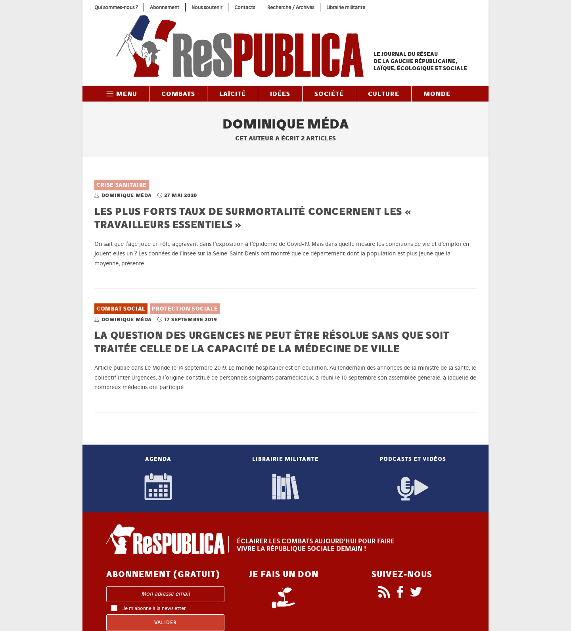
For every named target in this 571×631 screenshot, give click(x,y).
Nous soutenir (207, 7)
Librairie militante (345, 7)
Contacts (244, 7)
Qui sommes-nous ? (116, 7)
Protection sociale (185, 308)
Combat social (121, 308)
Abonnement (164, 7)
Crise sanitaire (121, 185)
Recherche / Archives (290, 7)
